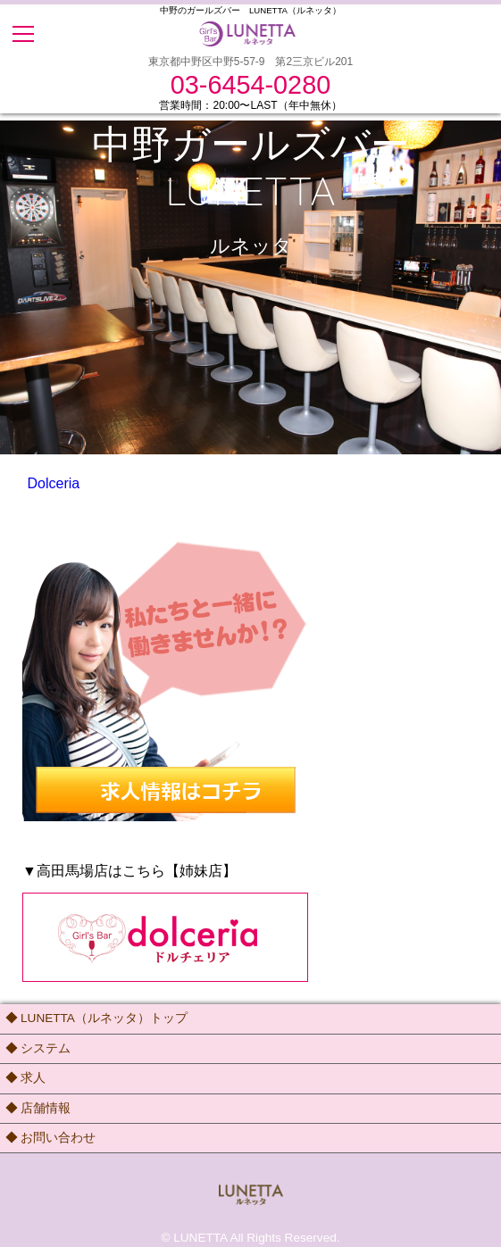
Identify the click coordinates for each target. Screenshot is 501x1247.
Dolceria (54, 483)
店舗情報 (46, 1108)
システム (46, 1048)
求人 (33, 1078)
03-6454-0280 (250, 85)
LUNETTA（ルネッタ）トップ (104, 1018)
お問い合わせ (58, 1137)
